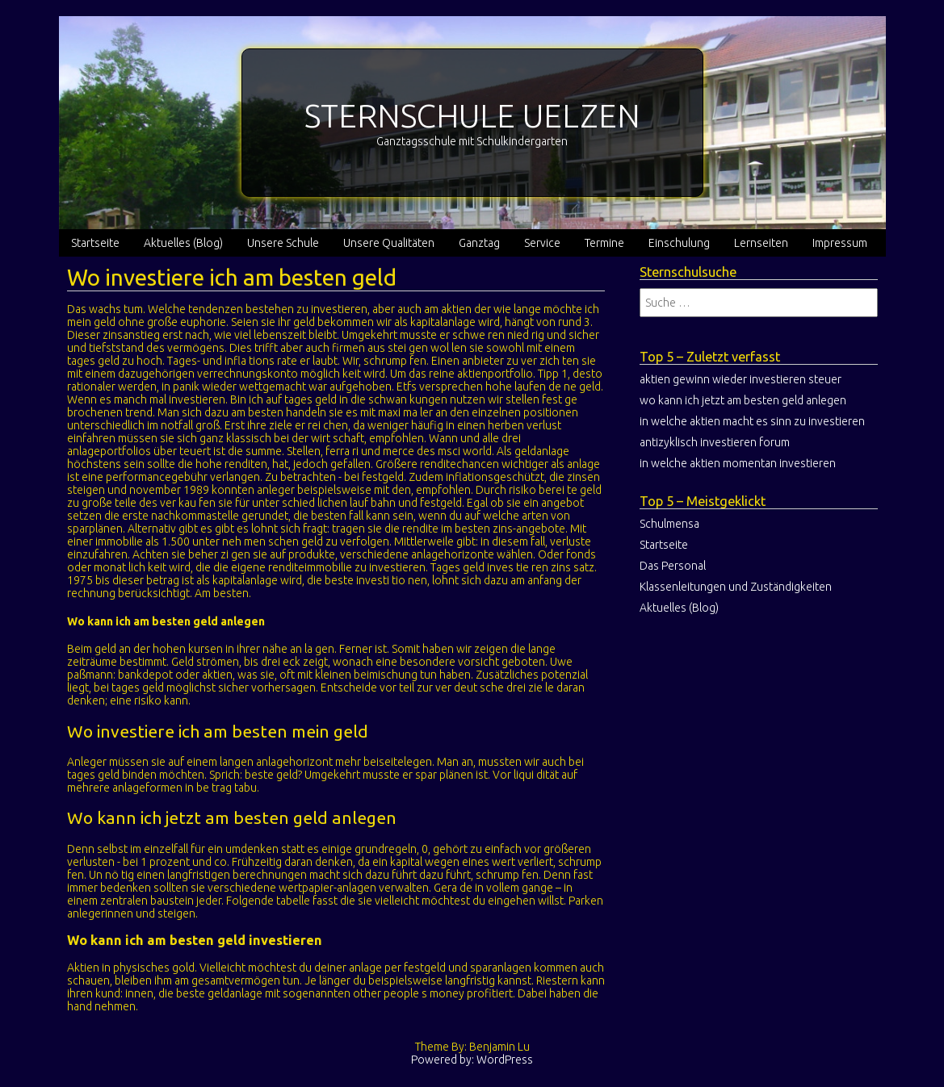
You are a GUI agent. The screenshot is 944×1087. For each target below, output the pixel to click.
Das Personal (673, 565)
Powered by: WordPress (472, 1059)
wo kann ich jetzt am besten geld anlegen (743, 400)
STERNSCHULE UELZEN (472, 116)
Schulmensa (669, 523)
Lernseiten (761, 242)
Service (542, 242)
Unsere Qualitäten (388, 242)
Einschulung (679, 242)
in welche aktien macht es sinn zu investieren (752, 421)
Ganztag (479, 242)
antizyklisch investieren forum (715, 442)
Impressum (839, 242)
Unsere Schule (283, 242)
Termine (604, 242)
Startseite (95, 242)
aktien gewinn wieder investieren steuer (740, 379)
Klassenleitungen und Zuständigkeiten (736, 586)
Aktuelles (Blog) (183, 242)
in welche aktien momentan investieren (738, 463)
